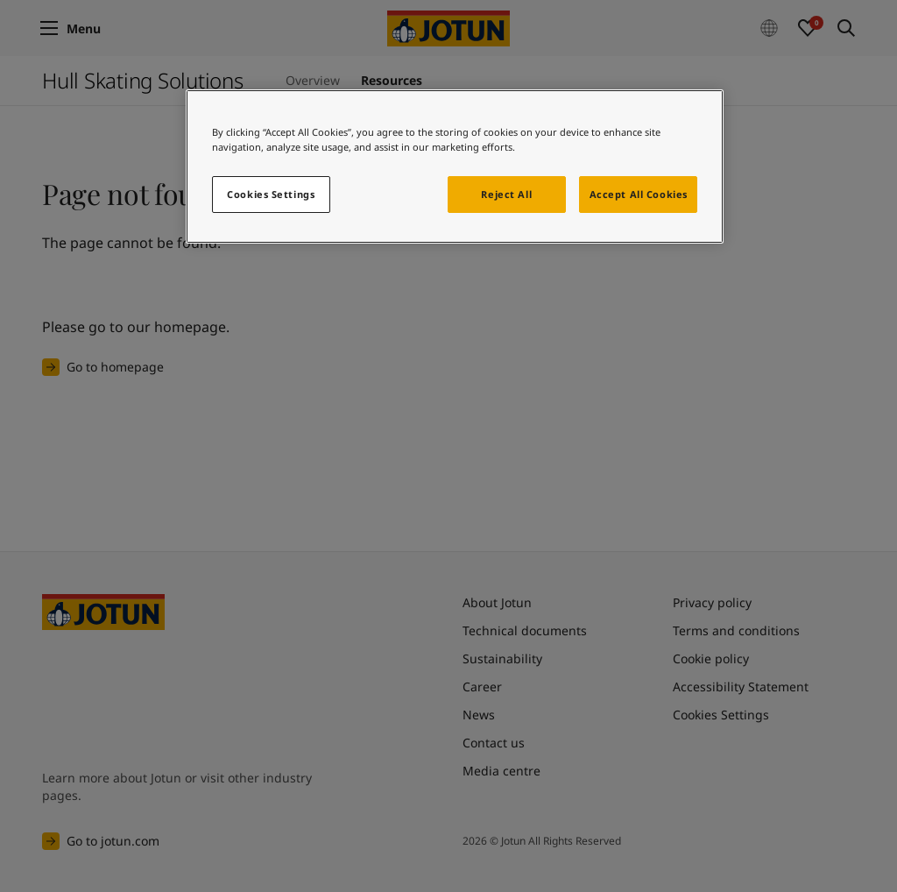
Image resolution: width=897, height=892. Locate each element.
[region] (455, 166)
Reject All (506, 194)
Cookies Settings (270, 194)
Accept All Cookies (639, 194)
